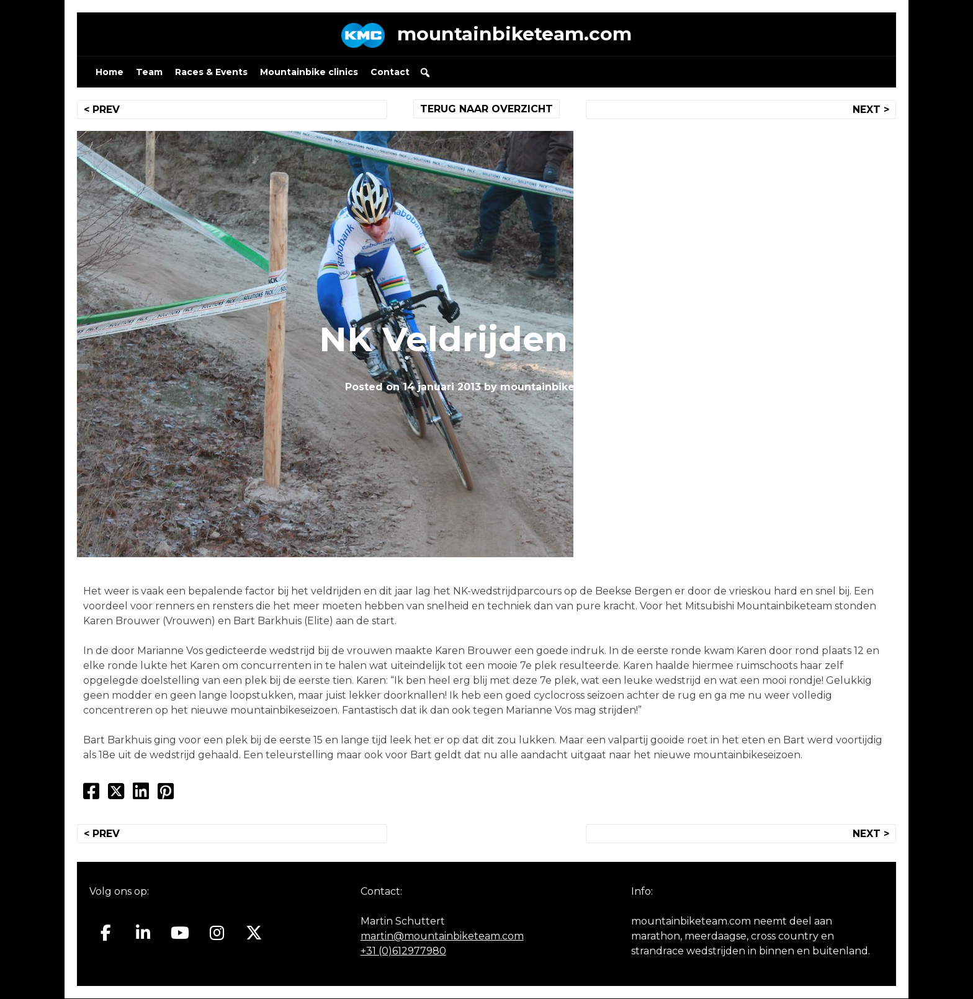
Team (149, 72)
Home (109, 72)
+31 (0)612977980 (403, 951)
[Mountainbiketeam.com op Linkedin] (143, 933)
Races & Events (211, 72)
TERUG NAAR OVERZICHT (487, 109)
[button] (425, 72)
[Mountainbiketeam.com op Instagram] (216, 933)
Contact (390, 72)
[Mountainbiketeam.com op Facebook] (105, 933)
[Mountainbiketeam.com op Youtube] (180, 933)
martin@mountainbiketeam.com (442, 937)
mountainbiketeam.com (514, 33)
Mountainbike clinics (309, 72)
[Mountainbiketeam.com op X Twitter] (254, 933)
